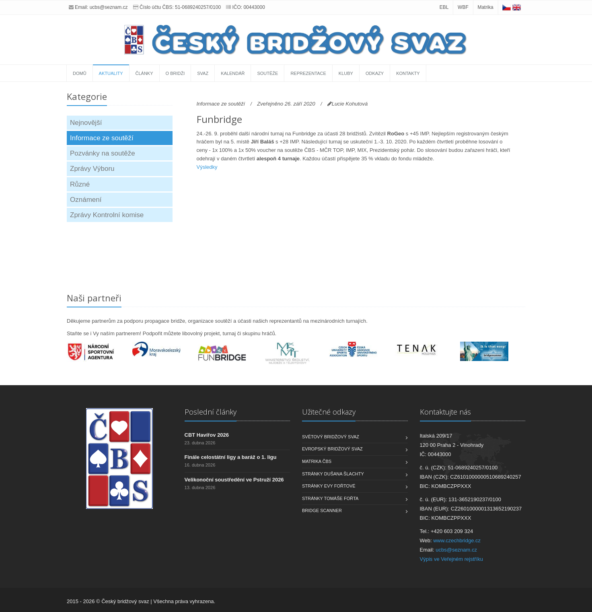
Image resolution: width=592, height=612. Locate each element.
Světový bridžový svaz (330, 436)
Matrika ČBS (316, 461)
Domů (79, 73)
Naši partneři (94, 298)
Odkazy (375, 73)
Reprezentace (308, 73)
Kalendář (233, 73)
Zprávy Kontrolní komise (107, 215)
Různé (80, 184)
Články (144, 73)
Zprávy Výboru (92, 168)
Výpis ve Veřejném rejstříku (451, 559)
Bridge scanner (322, 510)
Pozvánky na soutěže (102, 153)
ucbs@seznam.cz (109, 7)
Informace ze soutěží (102, 138)
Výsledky (207, 167)
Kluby (346, 73)
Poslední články (210, 412)
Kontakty (407, 73)
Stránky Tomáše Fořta (330, 498)
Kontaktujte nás (445, 412)
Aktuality (111, 73)
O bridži (175, 73)
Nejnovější (86, 123)
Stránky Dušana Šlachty (333, 473)
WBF (463, 7)
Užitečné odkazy (329, 412)
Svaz (202, 73)
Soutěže (267, 73)
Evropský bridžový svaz (332, 448)
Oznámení (85, 199)
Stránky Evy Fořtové (329, 485)
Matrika (485, 7)
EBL (444, 7)
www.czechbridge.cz (457, 540)
